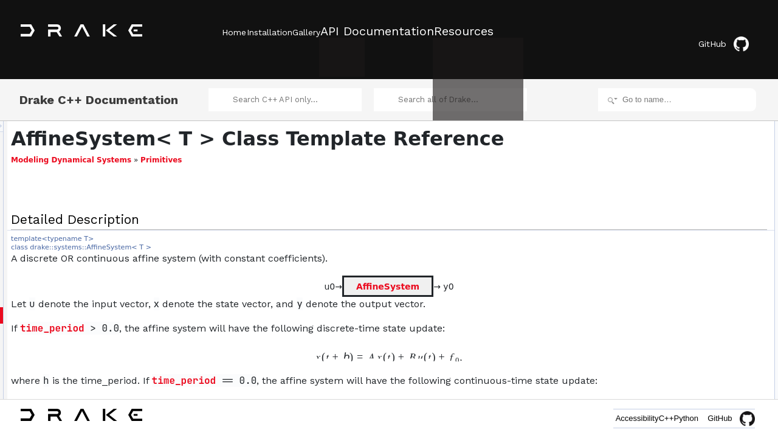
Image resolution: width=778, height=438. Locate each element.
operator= (680, 207)
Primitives (313, 162)
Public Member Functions (683, 126)
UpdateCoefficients (683, 166)
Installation (287, 31)
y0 (668, 327)
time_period (204, 330)
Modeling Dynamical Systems (223, 162)
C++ (639, 418)
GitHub (732, 32)
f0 (667, 287)
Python (677, 418)
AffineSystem (389, 288)
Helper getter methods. (689, 247)
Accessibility (591, 418)
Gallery (342, 31)
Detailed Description (674, 113)
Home (234, 31)
